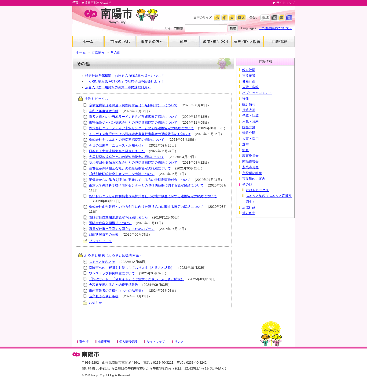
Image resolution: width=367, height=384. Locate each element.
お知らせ (95, 303)
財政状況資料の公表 (103, 234)
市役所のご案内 (253, 178)
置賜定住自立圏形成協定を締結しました (118, 217)
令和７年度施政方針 (103, 111)
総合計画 (248, 70)
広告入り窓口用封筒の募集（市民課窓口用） (118, 87)
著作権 (83, 341)
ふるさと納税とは (102, 262)
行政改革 (248, 110)
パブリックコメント (257, 93)
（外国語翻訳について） (275, 28)
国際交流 (248, 127)
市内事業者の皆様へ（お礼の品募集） (117, 290)
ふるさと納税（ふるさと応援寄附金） (113, 255)
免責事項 (104, 341)
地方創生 (248, 213)
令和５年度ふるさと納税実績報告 (113, 285)
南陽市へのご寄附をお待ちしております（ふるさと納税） (131, 267)
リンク (179, 341)
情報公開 (248, 133)
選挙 (245, 144)
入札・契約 (250, 121)
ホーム (81, 52)
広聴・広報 (250, 87)
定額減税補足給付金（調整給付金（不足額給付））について (133, 105)
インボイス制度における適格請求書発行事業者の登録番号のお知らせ (140, 134)
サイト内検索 (174, 28)
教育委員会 (250, 156)
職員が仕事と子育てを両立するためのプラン (121, 229)
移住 (245, 98)
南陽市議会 (250, 161)
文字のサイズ (203, 17)
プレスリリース (100, 241)
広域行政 (248, 207)
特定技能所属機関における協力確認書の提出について (124, 76)
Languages (248, 28)
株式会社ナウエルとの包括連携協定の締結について (126, 139)
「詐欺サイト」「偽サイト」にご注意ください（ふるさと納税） (136, 279)
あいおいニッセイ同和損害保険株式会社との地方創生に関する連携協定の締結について (153, 196)
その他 (115, 52)
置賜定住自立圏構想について (110, 223)
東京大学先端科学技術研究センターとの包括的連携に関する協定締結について (146, 185)
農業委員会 (250, 167)
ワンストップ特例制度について (112, 273)
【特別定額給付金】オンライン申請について (121, 174)
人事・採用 (250, 138)
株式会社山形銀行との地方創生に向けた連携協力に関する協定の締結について (146, 206)
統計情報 (248, 104)
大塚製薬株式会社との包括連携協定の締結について (126, 157)
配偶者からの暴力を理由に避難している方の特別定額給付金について (140, 180)
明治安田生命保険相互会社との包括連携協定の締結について (133, 162)
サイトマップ (285, 2)
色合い (253, 17)
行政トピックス (96, 98)
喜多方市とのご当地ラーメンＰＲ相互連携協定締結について (133, 116)
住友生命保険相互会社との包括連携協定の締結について (130, 168)
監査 (245, 150)
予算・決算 (250, 116)
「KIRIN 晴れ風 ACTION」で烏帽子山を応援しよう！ (124, 81)
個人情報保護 (128, 341)
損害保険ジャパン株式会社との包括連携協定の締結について (133, 122)
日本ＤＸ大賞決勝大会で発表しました (117, 151)
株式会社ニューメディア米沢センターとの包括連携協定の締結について (141, 128)
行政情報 (98, 52)
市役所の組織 (252, 173)
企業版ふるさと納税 (103, 296)
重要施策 (248, 75)
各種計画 (248, 81)
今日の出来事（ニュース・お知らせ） (117, 145)
